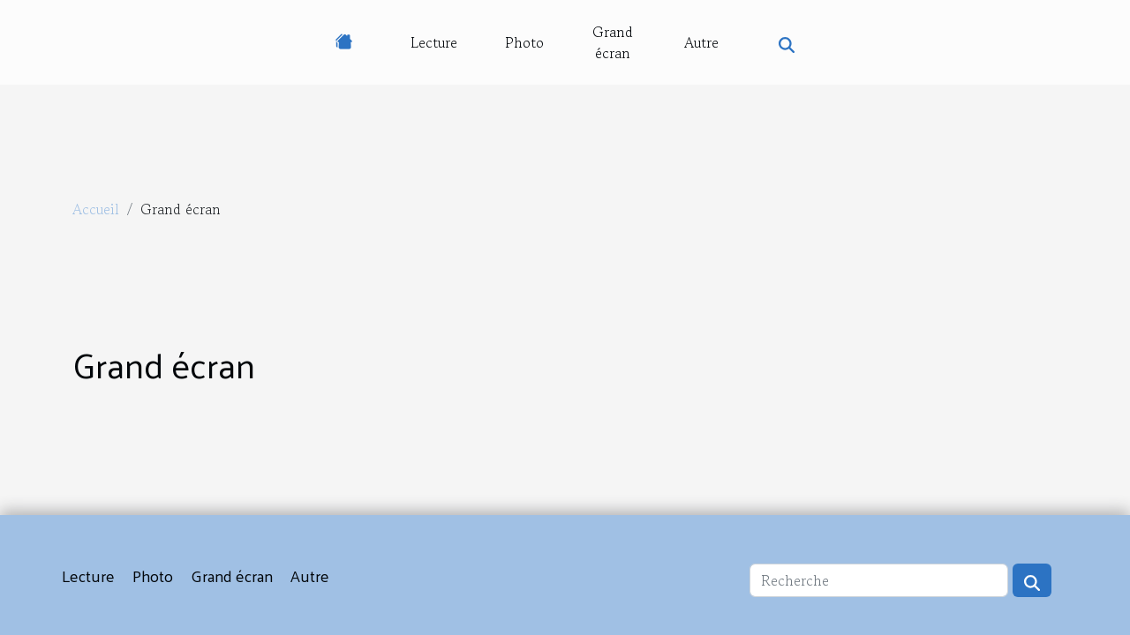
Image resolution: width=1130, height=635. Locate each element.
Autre (701, 42)
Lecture (434, 42)
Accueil (95, 209)
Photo (524, 42)
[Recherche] (879, 580)
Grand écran (612, 42)
